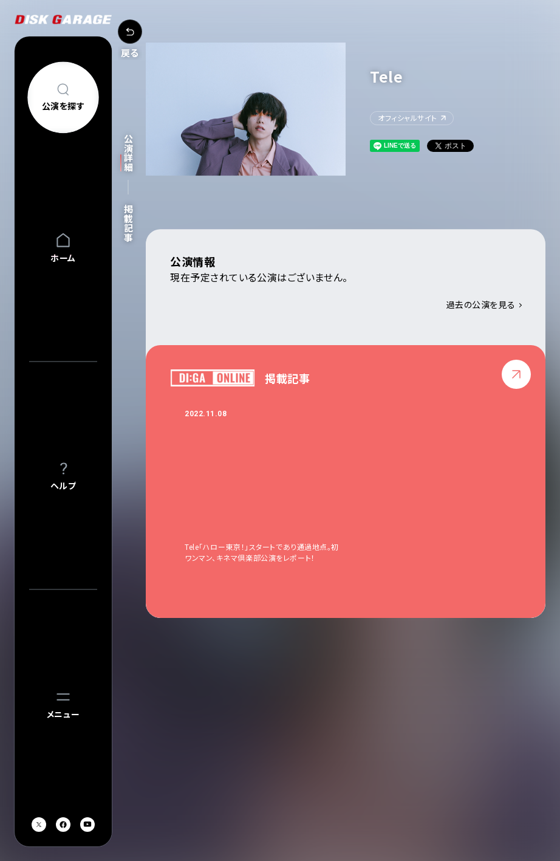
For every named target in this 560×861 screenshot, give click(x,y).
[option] (275, 485)
